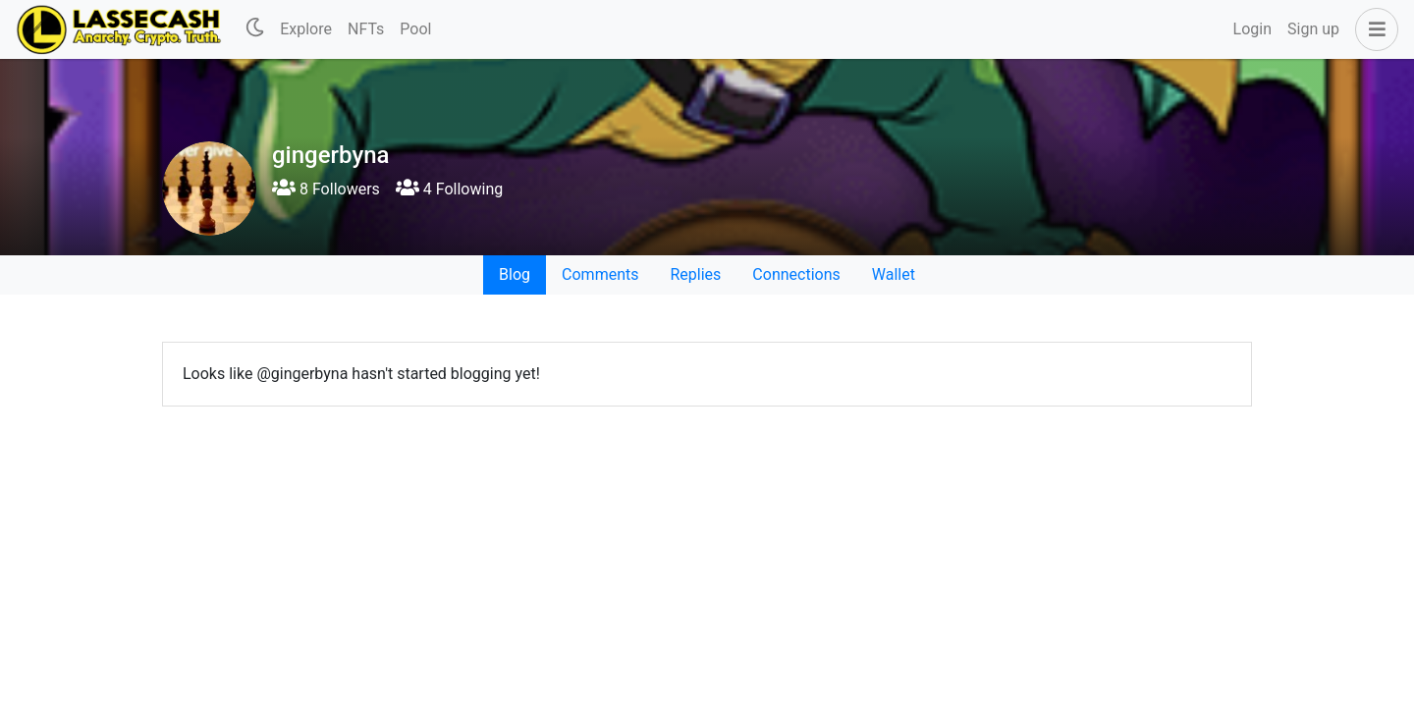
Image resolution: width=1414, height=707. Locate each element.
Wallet (893, 274)
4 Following (449, 189)
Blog (514, 274)
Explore (306, 29)
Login (1252, 29)
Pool (415, 29)
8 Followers (326, 189)
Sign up (1313, 29)
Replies (695, 274)
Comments (600, 274)
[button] (1372, 29)
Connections (796, 274)
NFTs (366, 29)
